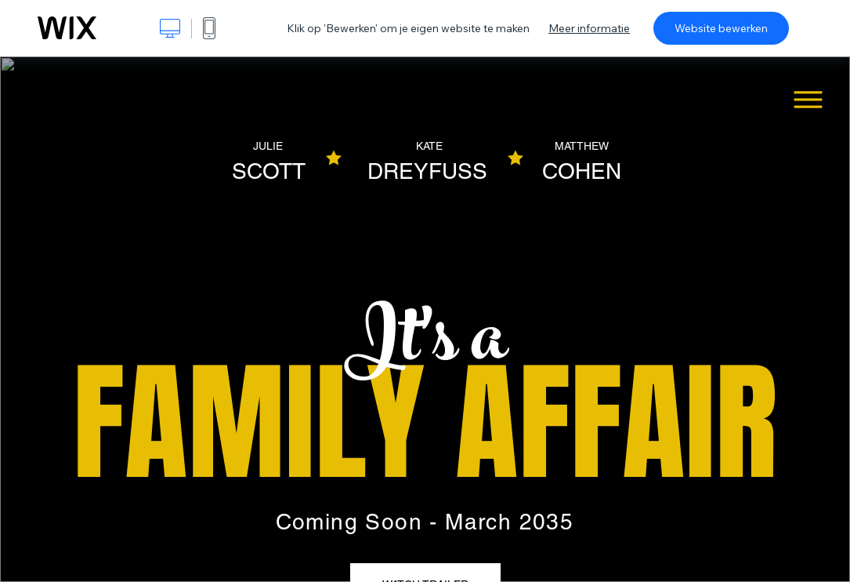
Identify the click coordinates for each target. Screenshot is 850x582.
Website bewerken (721, 28)
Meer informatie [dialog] (589, 28)
